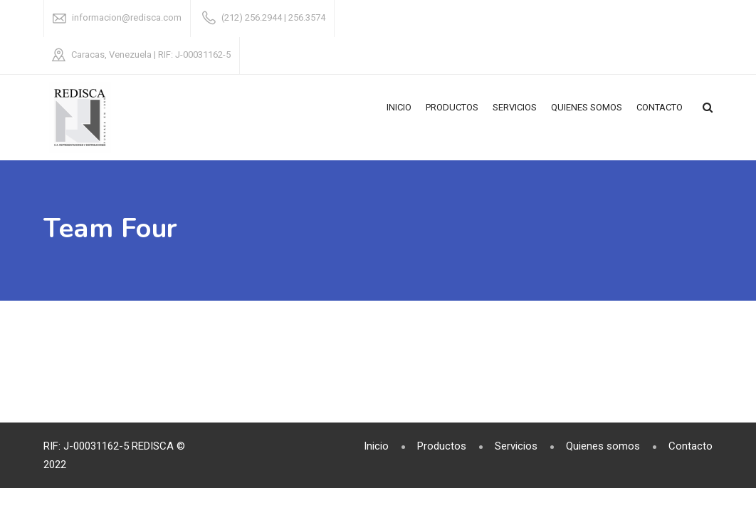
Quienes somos (586, 107)
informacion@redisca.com (127, 17)
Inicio (399, 107)
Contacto (659, 107)
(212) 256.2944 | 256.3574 (273, 17)
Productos (452, 107)
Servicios (515, 107)
